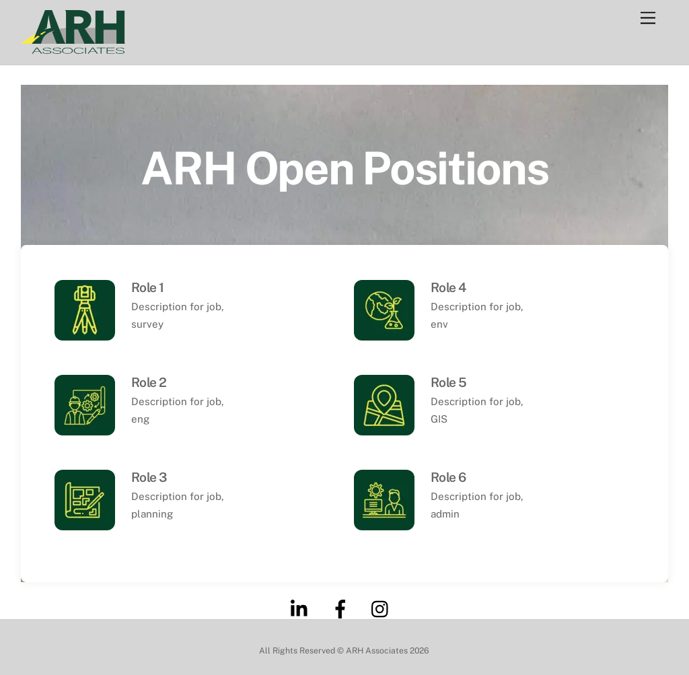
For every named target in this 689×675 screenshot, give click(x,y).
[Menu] (647, 18)
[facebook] (342, 608)
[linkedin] (302, 608)
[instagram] (383, 608)
